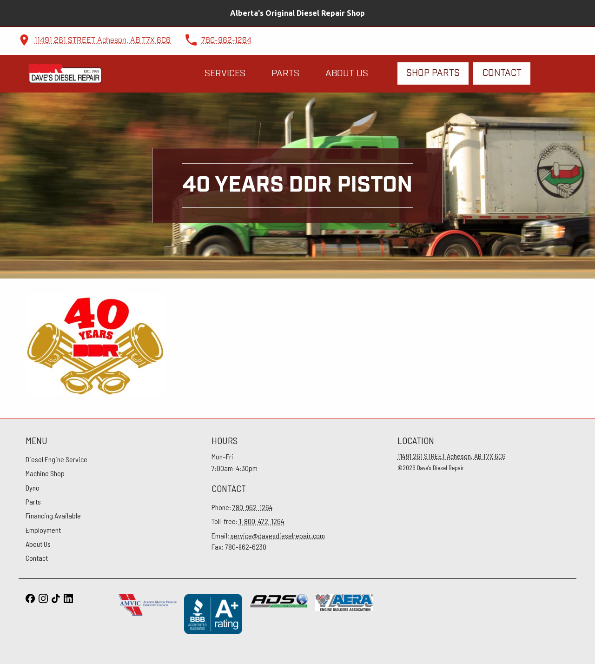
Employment (43, 529)
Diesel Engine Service (56, 459)
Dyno (33, 487)
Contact (502, 73)
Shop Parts (433, 73)
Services (225, 74)
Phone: (242, 507)
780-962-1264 (226, 41)
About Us (346, 74)
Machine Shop (45, 473)
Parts (285, 74)
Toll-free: (248, 521)
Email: (268, 535)
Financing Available (53, 515)
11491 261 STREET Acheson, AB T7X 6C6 (102, 41)
